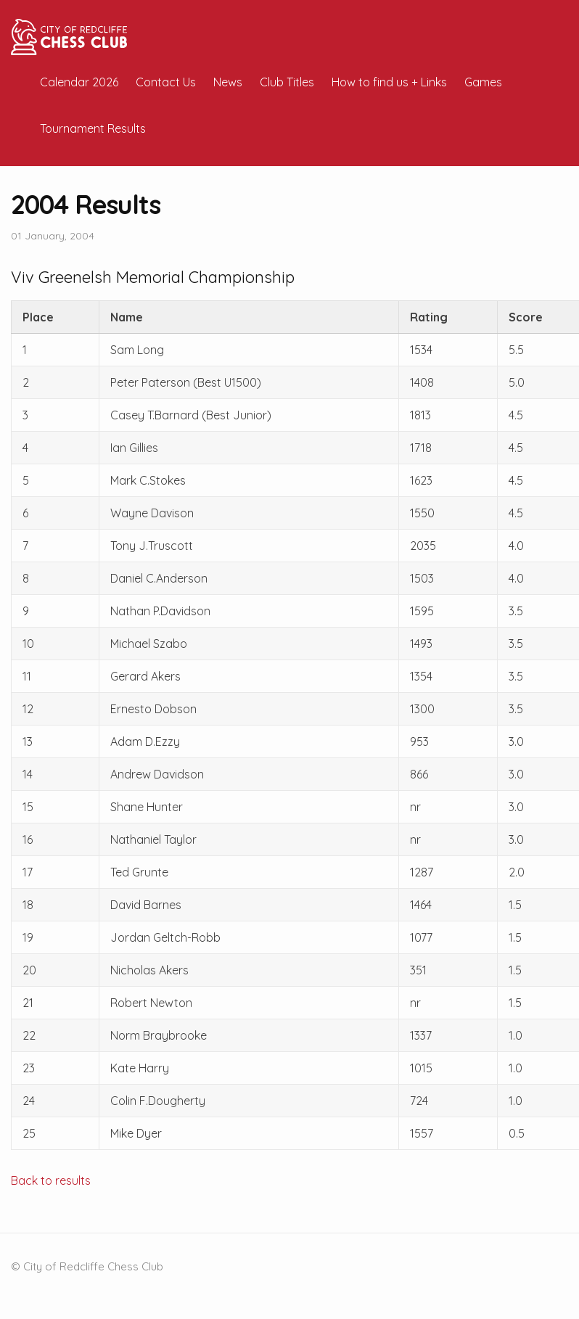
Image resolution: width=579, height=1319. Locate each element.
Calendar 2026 (79, 82)
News (227, 82)
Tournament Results (93, 128)
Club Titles (287, 82)
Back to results (51, 1180)
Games (483, 82)
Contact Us (166, 82)
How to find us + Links (389, 82)
